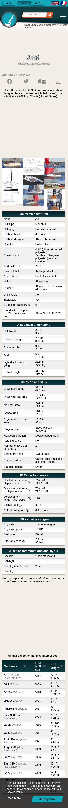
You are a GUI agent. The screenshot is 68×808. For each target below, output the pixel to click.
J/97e (13, 773)
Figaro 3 (16, 708)
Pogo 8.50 (14, 749)
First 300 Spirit (13, 717)
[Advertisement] (34, 129)
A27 (12, 676)
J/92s (13, 757)
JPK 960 (13, 700)
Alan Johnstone (45, 239)
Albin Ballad (15, 741)
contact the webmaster (35, 581)
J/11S (13, 724)
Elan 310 (16, 765)
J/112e (13, 692)
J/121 (13, 732)
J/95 (12, 684)
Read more (14, 798)
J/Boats (40, 234)
